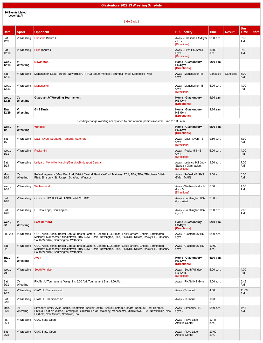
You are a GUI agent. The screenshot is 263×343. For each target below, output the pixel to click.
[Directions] (182, 44)
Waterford (80, 138)
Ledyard (39, 162)
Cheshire (40, 38)
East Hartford (43, 221)
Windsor (40, 126)
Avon (37, 257)
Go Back (131, 21)
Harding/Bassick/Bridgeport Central (79, 162)
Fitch (37, 49)
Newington (41, 61)
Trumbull (67, 138)
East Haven (41, 138)
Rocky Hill (40, 150)
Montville (51, 162)
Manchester (41, 85)
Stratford (55, 138)
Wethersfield (42, 186)
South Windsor (43, 269)
